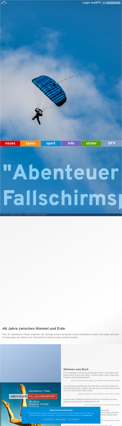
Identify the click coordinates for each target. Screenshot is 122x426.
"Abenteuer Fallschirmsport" (36, 215)
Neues (10, 143)
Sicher (91, 143)
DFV (111, 143)
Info (71, 143)
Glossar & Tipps (15, 215)
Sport (50, 143)
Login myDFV (91, 3)
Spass (30, 143)
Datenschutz (88, 415)
